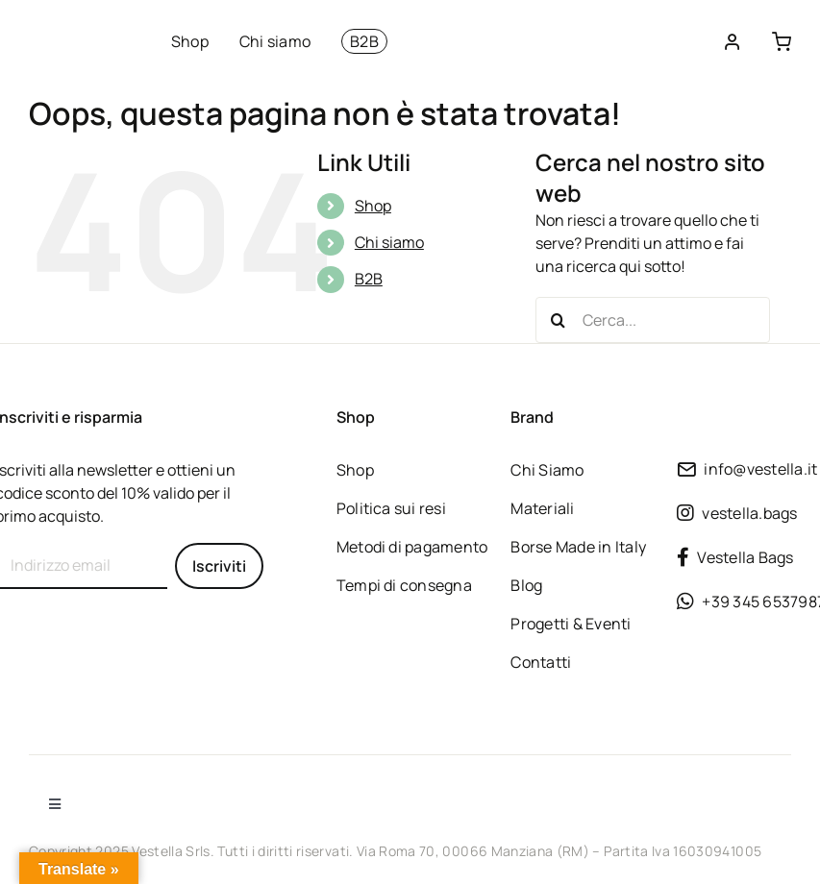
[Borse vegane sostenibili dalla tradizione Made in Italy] (77, 30)
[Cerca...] (652, 320)
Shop (373, 205)
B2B (369, 278)
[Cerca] (558, 320)
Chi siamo (389, 242)
